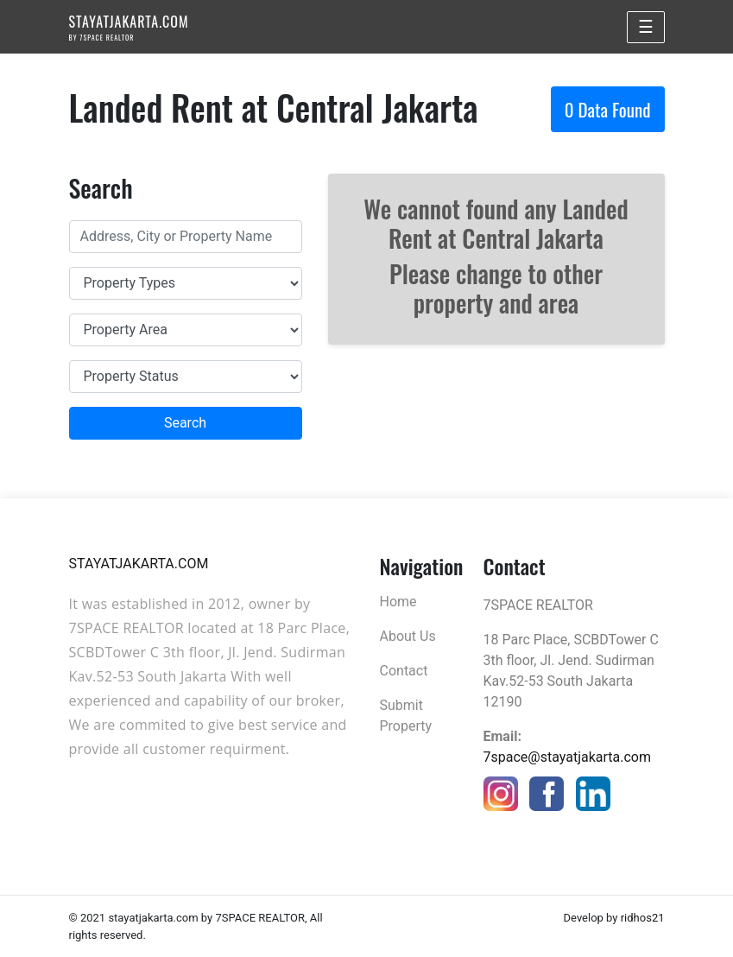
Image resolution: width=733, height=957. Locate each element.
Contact (404, 670)
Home (398, 601)
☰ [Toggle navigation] (646, 26)
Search (185, 423)
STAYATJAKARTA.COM (129, 26)
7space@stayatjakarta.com (567, 757)
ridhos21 (643, 917)
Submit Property (406, 715)
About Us (408, 636)
